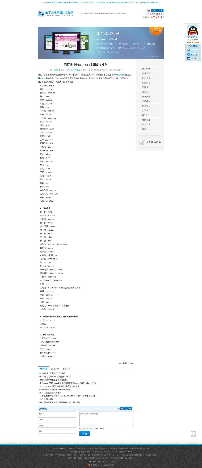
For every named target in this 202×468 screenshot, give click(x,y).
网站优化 (146, 78)
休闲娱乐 (146, 120)
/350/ (131, 363)
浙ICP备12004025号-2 (106, 461)
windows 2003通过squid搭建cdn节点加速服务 (59, 386)
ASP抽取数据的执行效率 (50, 393)
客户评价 (129, 24)
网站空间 (101, 24)
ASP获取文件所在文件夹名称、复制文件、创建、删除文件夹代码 (68, 396)
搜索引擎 (121, 75)
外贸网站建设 (72, 448)
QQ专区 (146, 115)
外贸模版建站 (59, 24)
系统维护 (146, 101)
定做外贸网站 (73, 24)
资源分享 (146, 83)
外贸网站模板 (82, 448)
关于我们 (157, 24)
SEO (42, 78)
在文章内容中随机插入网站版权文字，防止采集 (60, 402)
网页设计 (78, 70)
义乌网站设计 (103, 448)
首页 (45, 24)
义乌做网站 (113, 448)
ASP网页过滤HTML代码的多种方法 (55, 376)
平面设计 (146, 87)
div (68, 70)
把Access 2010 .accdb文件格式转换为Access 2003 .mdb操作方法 (68, 383)
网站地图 (142, 448)
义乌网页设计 (133, 448)
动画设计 (146, 92)
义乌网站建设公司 (59, 448)
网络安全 (146, 97)
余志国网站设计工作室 (107, 452)
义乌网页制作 (123, 448)
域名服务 (87, 24)
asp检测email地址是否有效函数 (53, 380)
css (72, 70)
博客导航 (146, 63)
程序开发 (57, 70)
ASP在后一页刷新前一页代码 (52, 373)
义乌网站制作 (93, 448)
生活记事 (146, 124)
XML (147, 448)
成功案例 (115, 24)
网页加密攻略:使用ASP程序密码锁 (55, 389)
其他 (144, 129)
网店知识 (146, 106)
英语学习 (146, 110)
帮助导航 (143, 24)
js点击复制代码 (46, 399)
